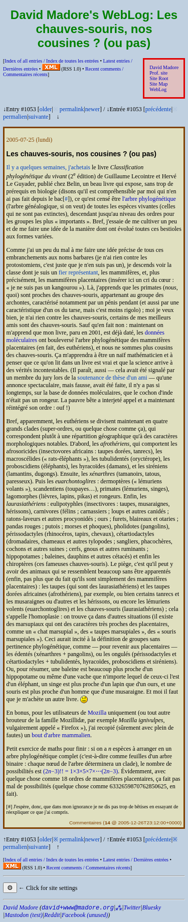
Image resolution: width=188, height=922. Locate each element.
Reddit (52, 914)
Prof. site (158, 73)
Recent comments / (88, 867)
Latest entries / (135, 859)
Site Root (158, 78)
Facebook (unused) (85, 914)
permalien (15, 116)
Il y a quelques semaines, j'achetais (48, 167)
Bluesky (151, 907)
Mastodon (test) (24, 914)
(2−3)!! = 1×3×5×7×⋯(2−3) (80, 771)
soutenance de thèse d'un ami (112, 377)
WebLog (157, 89)
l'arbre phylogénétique (149, 198)
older (46, 109)
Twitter (132, 907)
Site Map (158, 84)
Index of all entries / (52, 61)
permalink (72, 109)
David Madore (163, 67)
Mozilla (97, 712)
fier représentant (78, 272)
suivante (38, 116)
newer (92, 109)
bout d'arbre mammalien (61, 735)
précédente (158, 109)
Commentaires (85, 822)
